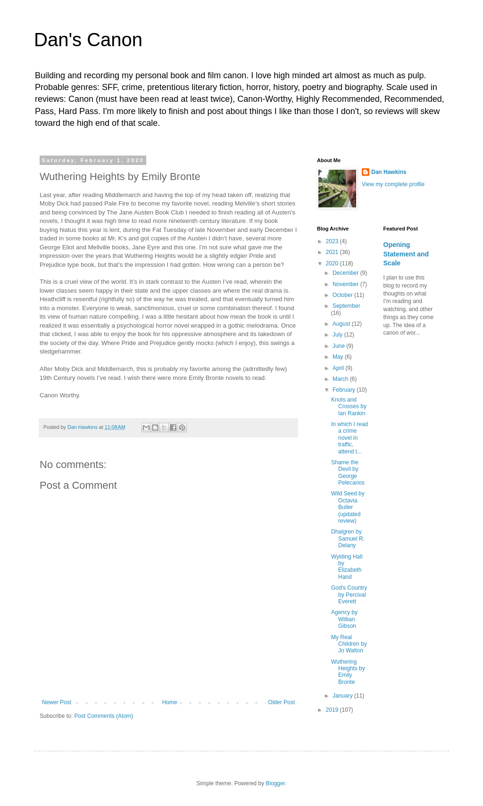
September (346, 306)
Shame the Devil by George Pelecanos (348, 472)
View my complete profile (393, 184)
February (345, 390)
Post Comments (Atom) (103, 716)
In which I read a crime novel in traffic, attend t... (349, 438)
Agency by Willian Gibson (344, 619)
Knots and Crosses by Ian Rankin (348, 406)
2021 (333, 252)
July (338, 334)
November (346, 284)
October (343, 295)
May (339, 357)
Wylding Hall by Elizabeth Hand (347, 566)
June (339, 346)
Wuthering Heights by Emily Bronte (348, 671)
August (342, 324)
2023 (333, 241)
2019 (333, 710)
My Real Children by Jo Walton (349, 644)
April (339, 368)
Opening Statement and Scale (406, 254)
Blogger (275, 783)
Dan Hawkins (389, 172)
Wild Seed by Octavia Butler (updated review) (348, 507)
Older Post (281, 702)
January (343, 695)
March (341, 379)
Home (169, 702)
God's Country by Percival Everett (349, 594)
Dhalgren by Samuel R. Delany (348, 538)
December (346, 273)
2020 (333, 263)
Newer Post (56, 702)
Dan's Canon (88, 39)
